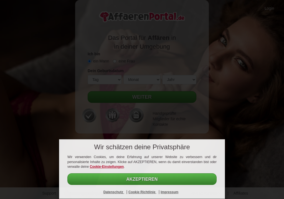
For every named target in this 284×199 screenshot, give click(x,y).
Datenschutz (113, 192)
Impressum (169, 192)
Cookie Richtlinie (142, 192)
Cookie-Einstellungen (107, 167)
